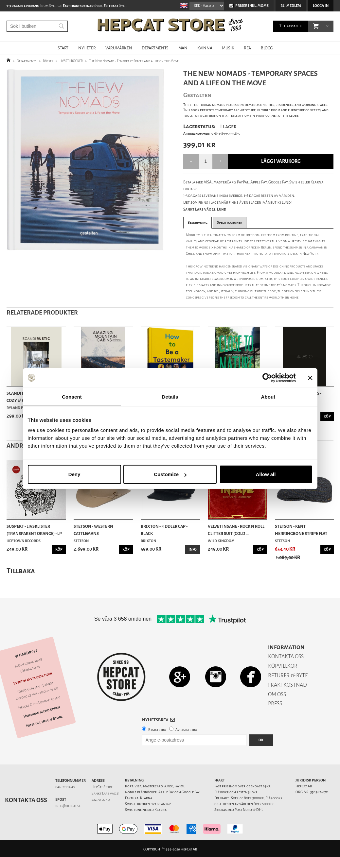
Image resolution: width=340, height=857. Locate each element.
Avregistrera (186, 729)
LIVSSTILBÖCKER (71, 61)
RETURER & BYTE (288, 675)
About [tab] (268, 396)
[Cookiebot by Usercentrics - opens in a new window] (267, 378)
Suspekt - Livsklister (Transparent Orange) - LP (34, 529)
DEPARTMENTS (155, 48)
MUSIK (228, 48)
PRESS (275, 703)
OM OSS (277, 694)
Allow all (266, 474)
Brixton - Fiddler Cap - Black (164, 529)
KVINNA (204, 48)
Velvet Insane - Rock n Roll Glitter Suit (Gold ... (236, 529)
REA (247, 48)
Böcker (48, 61)
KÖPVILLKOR (282, 665)
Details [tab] (170, 396)
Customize (170, 474)
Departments (27, 61)
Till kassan (288, 26)
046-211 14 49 (65, 786)
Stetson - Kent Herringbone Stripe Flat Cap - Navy (301, 530)
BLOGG (267, 48)
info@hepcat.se (68, 805)
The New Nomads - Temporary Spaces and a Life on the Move (134, 61)
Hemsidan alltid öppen (42, 712)
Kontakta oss (26, 800)
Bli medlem (290, 5)
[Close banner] (310, 377)
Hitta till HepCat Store (44, 721)
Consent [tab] (72, 396)
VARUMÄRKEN (118, 48)
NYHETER (87, 48)
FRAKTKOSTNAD (287, 684)
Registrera (157, 729)
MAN (183, 48)
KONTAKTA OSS (286, 656)
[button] (316, 26)
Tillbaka (21, 570)
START (63, 48)
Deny (74, 474)
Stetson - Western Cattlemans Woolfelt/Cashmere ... (97, 530)
